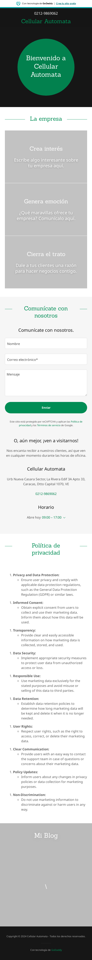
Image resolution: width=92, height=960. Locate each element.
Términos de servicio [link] (48, 425)
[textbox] (46, 343)
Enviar (46, 407)
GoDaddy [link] (56, 950)
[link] (46, 21)
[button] (63, 517)
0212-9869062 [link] (46, 13)
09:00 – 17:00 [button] (51, 517)
